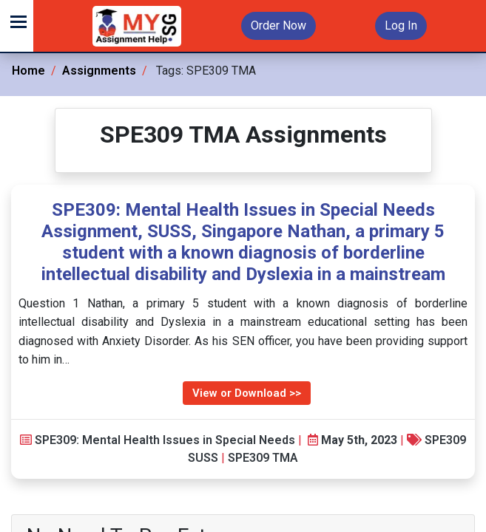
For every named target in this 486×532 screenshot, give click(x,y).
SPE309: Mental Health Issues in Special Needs (165, 440)
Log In (401, 25)
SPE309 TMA (263, 458)
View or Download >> (246, 393)
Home (28, 71)
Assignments (99, 71)
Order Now (278, 25)
